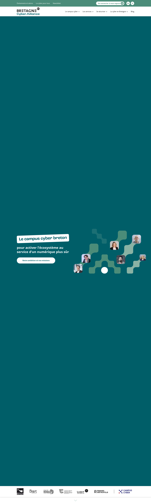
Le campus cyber (71, 11)
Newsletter (57, 3)
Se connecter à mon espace (110, 3)
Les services (87, 11)
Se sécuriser (100, 11)
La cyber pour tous (43, 3)
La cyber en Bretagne (118, 11)
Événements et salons (25, 3)
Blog (132, 11)
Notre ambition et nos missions (36, 260)
